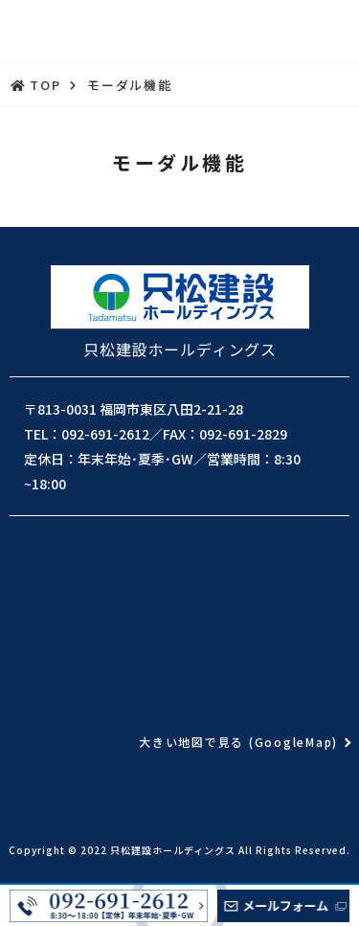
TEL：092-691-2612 (86, 433)
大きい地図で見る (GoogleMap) (238, 742)
